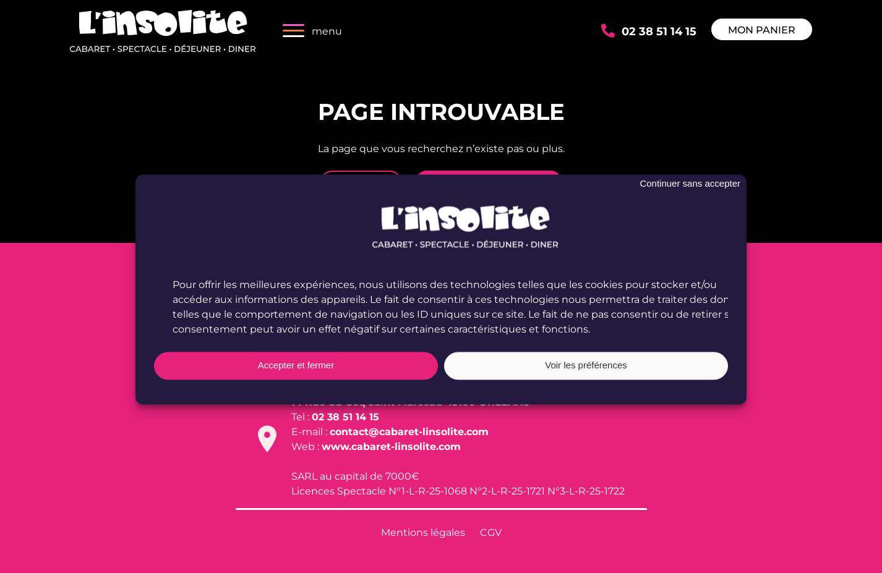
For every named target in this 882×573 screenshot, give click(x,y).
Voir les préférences (586, 372)
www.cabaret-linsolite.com (391, 445)
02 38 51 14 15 (659, 30)
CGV (491, 531)
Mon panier (761, 29)
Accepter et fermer (296, 372)
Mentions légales (423, 531)
